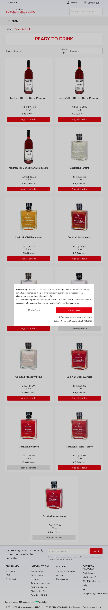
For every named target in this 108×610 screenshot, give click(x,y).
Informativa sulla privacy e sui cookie (75, 317)
